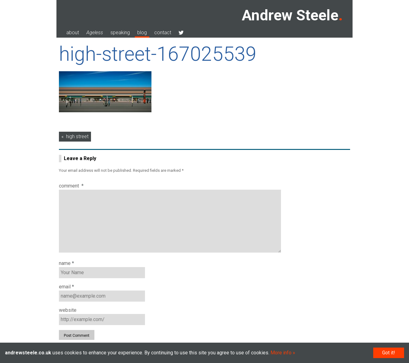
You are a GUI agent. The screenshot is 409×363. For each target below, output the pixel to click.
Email (66, 287)
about (72, 32)
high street (77, 136)
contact (162, 32)
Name (66, 263)
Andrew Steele (290, 15)
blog (142, 32)
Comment (71, 186)
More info (281, 353)
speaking (120, 32)
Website (67, 310)
